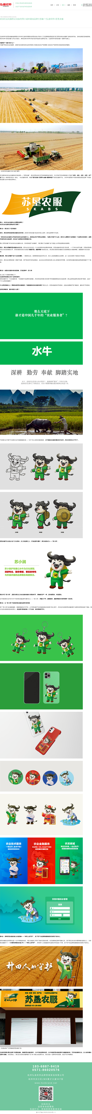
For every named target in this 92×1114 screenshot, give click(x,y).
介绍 (57, 5)
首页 (52, 5)
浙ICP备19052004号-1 (46, 1112)
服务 (69, 5)
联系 (74, 5)
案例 (63, 5)
